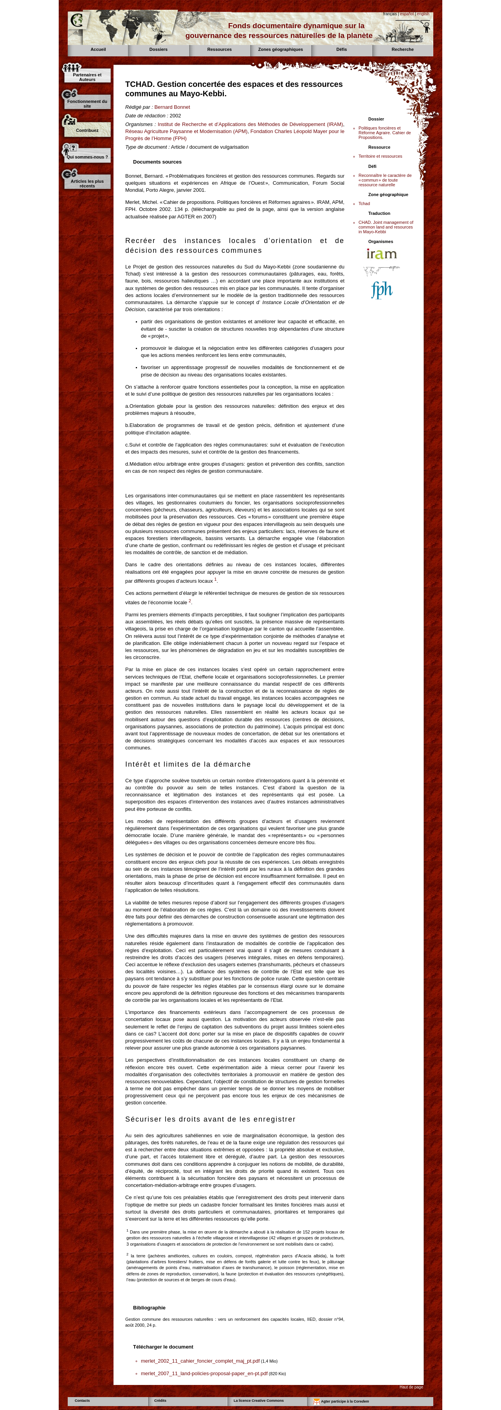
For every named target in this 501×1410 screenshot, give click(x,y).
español (407, 14)
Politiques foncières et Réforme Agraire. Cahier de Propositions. (385, 133)
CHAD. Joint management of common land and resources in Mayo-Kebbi (386, 227)
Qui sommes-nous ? (87, 157)
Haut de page (411, 1387)
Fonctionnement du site (87, 103)
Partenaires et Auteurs (87, 77)
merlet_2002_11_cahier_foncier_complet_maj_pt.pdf (200, 1361)
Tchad (364, 203)
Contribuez (87, 130)
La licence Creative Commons (259, 1401)
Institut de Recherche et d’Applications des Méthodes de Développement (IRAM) (250, 124)
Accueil (98, 49)
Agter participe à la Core (341, 1402)
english (423, 14)
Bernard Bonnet (172, 107)
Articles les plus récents (87, 183)
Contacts (82, 1401)
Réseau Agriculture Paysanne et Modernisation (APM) (186, 131)
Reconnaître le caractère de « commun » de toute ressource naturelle (385, 180)
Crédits (160, 1401)
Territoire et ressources (380, 156)
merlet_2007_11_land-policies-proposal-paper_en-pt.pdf (204, 1373)
